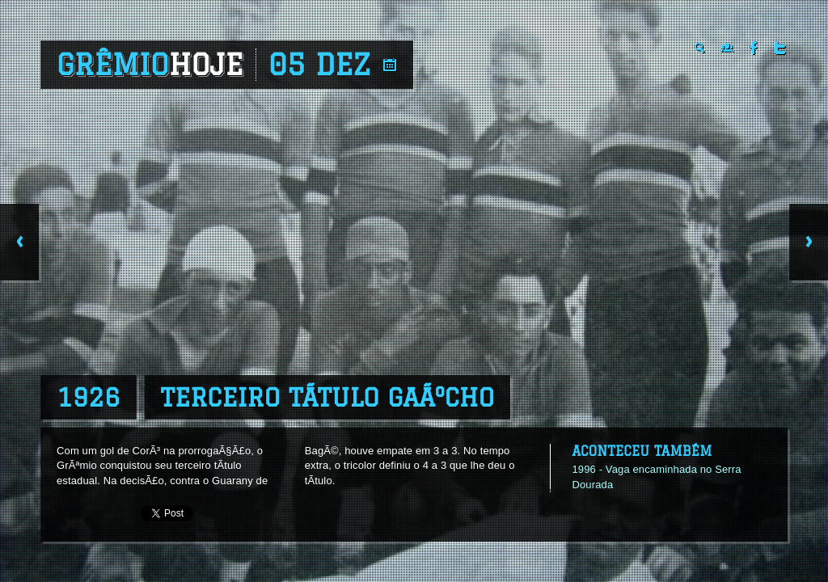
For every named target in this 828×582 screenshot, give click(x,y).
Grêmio (150, 64)
